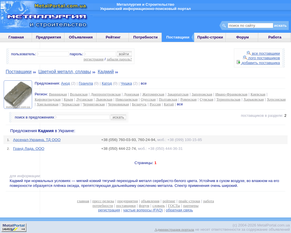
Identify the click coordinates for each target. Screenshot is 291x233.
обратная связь (179, 210)
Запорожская (202, 94)
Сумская (206, 99)
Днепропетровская (105, 94)
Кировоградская (48, 99)
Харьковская (254, 99)
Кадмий (106, 71)
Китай (169, 104)
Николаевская (126, 99)
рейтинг (169, 201)
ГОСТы (174, 205)
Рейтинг (113, 37)
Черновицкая (118, 104)
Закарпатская (177, 94)
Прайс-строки (210, 37)
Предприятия (48, 37)
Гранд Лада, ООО (28, 148)
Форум (242, 37)
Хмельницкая (47, 104)
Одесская (148, 99)
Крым (68, 99)
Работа (274, 37)
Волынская (79, 94)
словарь (158, 205)
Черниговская (94, 104)
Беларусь (139, 104)
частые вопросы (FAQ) (143, 210)
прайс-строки (189, 201)
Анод (65, 83)
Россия (155, 104)
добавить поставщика (258, 63)
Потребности (145, 37)
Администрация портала (174, 229)
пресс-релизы (103, 201)
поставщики (126, 205)
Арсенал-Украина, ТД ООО (37, 140)
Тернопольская (228, 99)
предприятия (127, 201)
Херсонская (276, 99)
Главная (16, 37)
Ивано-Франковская (231, 94)
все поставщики (263, 53)
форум (144, 205)
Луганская (84, 99)
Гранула (86, 83)
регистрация (93, 59)
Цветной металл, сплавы (64, 71)
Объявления (81, 37)
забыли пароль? (119, 59)
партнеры (190, 205)
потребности (103, 205)
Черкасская (70, 104)
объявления (150, 201)
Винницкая (58, 94)
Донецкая (131, 94)
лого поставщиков (261, 58)
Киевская (258, 94)
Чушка (126, 83)
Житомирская (153, 94)
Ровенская (188, 99)
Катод (107, 83)
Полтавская (168, 99)
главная (83, 201)
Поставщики (19, 71)
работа (208, 201)
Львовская (104, 99)
